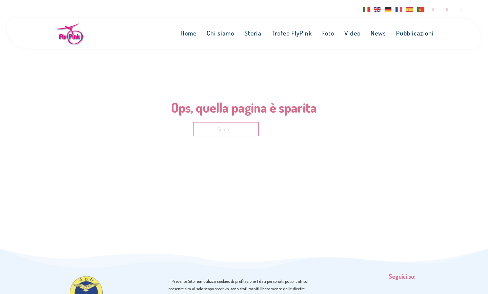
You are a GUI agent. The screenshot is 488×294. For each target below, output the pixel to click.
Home (189, 33)
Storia (252, 33)
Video (352, 33)
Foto (328, 33)
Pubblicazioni (415, 33)
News (378, 33)
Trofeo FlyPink (291, 33)
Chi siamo (220, 33)
